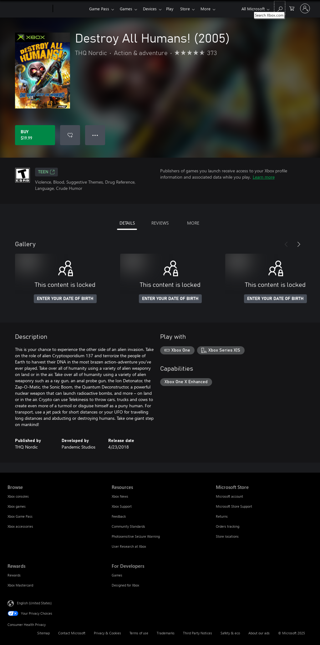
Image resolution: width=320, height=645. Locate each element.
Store (190, 8)
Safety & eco (230, 633)
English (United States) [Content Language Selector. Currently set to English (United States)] (34, 603)
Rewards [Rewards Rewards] (14, 575)
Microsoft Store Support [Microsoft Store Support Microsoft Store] (234, 506)
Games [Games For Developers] (117, 575)
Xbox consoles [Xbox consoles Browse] (18, 496)
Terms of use (139, 633)
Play (173, 8)
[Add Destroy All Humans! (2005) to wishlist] (70, 135)
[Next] (298, 244)
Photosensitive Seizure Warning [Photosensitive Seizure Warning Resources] (136, 536)
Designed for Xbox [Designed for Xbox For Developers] (125, 585)
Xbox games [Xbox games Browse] (17, 506)
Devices (152, 8)
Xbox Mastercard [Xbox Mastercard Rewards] (20, 585)
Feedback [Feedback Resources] (119, 516)
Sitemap (43, 633)
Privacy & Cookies (107, 633)
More (212, 8)
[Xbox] (70, 8)
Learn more (264, 177)
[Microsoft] (29, 8)
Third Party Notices (197, 633)
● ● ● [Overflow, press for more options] (95, 135)
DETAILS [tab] (127, 223)
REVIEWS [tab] (160, 223)
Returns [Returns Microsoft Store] (222, 516)
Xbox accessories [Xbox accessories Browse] (20, 526)
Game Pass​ (99, 8)
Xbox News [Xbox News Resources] (120, 496)
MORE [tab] (193, 223)
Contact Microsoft (71, 633)
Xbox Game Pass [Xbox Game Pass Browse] (20, 516)
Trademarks (166, 633)
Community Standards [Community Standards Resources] (128, 526)
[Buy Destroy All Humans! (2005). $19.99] (35, 135)
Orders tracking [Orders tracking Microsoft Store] (227, 526)
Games (127, 8)
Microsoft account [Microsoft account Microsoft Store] (229, 496)
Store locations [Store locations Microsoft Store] (227, 536)
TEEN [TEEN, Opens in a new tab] (46, 172)
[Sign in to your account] (304, 8)
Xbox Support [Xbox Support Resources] (122, 506)
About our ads (259, 633)
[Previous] (286, 244)
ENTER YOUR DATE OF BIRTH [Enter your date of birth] (65, 299)
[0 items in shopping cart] (291, 8)
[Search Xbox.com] (279, 8)
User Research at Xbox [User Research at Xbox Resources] (129, 546)
